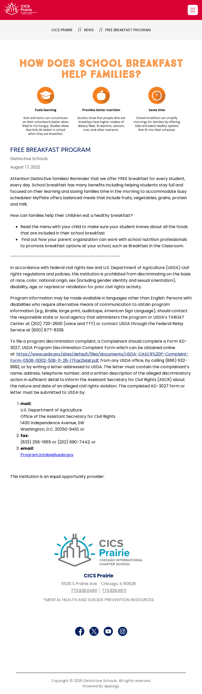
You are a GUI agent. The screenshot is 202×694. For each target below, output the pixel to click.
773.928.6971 (114, 591)
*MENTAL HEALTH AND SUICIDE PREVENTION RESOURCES (98, 600)
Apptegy (111, 686)
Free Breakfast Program (128, 29)
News (89, 29)
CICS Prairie (62, 29)
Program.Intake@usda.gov (47, 455)
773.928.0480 (84, 591)
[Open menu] (193, 10)
